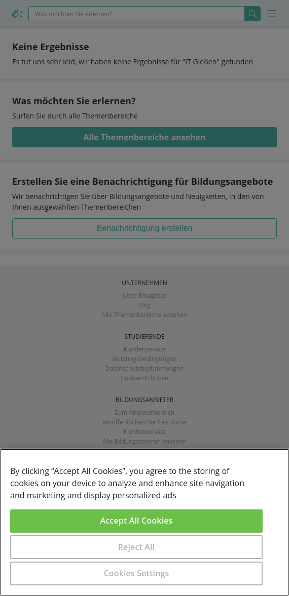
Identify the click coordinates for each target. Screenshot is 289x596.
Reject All (136, 546)
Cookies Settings (136, 573)
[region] (144, 522)
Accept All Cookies (136, 520)
